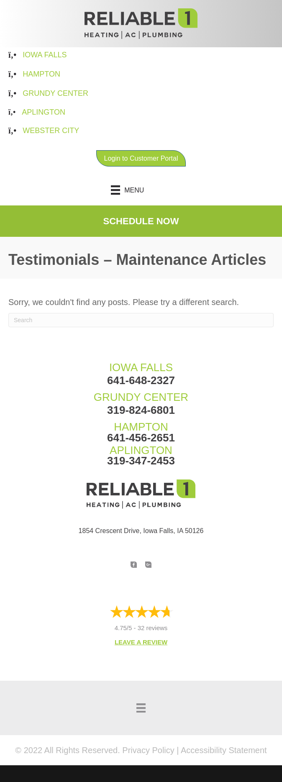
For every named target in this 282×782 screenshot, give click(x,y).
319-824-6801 (141, 410)
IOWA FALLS (141, 367)
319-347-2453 (141, 460)
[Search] (141, 320)
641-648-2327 (141, 380)
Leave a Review (141, 642)
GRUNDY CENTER (141, 397)
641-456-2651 (141, 437)
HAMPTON (141, 426)
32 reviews (153, 627)
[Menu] (141, 190)
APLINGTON (141, 450)
